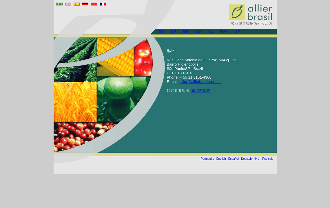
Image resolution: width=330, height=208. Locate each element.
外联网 (224, 31)
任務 (186, 31)
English (221, 158)
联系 (198, 31)
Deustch (246, 158)
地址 (210, 31)
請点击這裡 (201, 90)
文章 (237, 31)
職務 (173, 31)
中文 (257, 158)
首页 (161, 31)
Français (267, 158)
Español (233, 158)
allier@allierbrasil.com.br (200, 81)
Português (207, 158)
